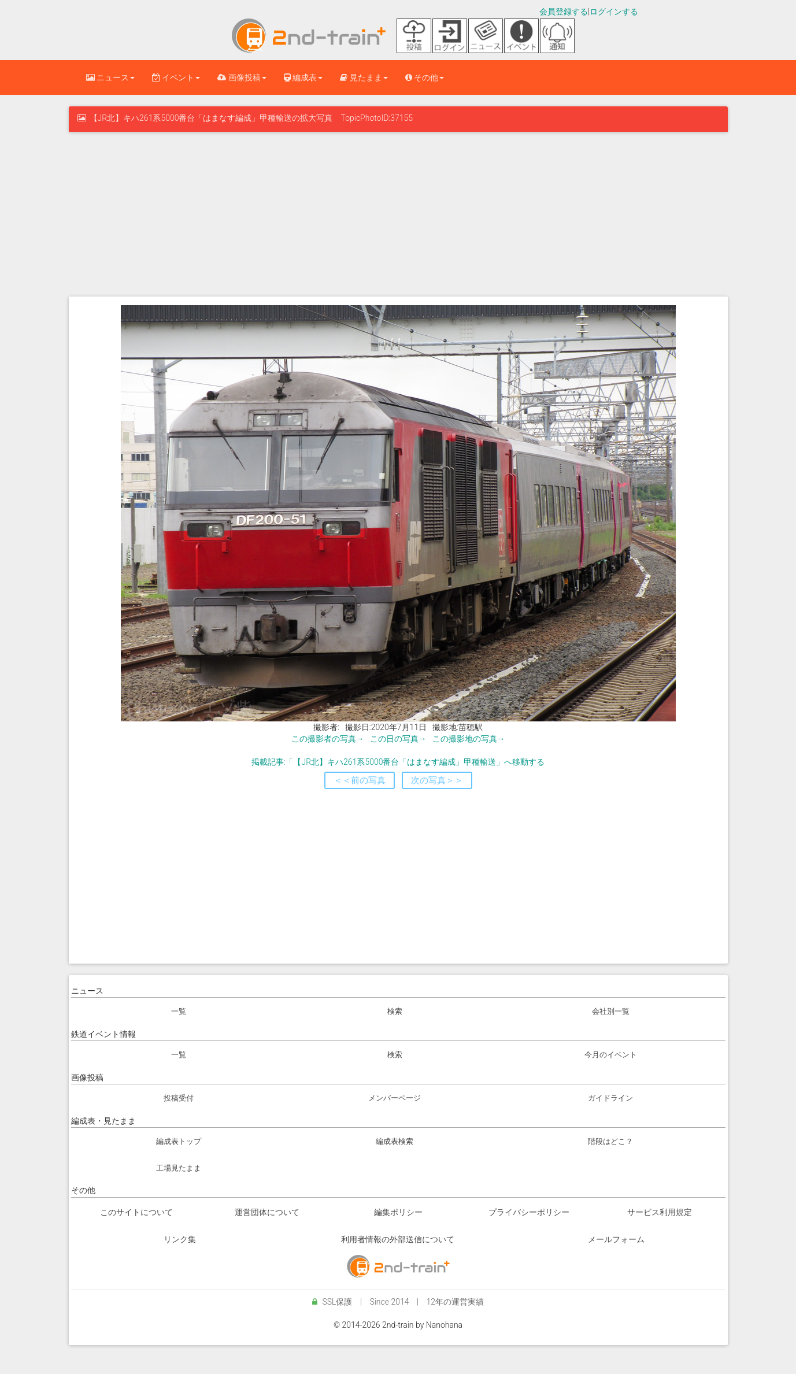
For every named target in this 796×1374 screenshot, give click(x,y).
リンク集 (180, 1239)
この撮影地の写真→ (468, 738)
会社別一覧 (611, 1011)
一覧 (178, 1011)
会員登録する (563, 11)
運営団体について (267, 1212)
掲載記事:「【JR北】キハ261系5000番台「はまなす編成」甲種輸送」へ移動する (398, 761)
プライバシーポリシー (528, 1212)
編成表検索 (394, 1141)
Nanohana (444, 1324)
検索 (394, 1011)
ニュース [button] (110, 77)
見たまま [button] (363, 77)
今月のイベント (610, 1054)
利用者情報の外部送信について (397, 1239)
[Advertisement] (398, 213)
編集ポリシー (398, 1212)
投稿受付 (179, 1098)
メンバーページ (394, 1098)
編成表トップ (178, 1141)
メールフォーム (616, 1239)
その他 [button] (424, 77)
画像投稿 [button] (241, 77)
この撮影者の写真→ (327, 738)
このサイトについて (136, 1212)
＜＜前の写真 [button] (360, 780)
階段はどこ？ (610, 1141)
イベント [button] (176, 77)
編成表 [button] (303, 77)
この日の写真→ (398, 738)
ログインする (614, 11)
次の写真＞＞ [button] (437, 780)
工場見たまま (178, 1168)
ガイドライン (610, 1098)
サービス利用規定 (659, 1212)
